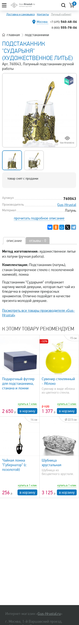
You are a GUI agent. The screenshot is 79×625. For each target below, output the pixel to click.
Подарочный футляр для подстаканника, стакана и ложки (18, 383)
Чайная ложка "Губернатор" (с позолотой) (14, 465)
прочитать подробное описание (39, 218)
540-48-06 (63, 22)
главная (13, 35)
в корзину (27, 411)
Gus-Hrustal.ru (49, 613)
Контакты (43, 14)
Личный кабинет (61, 14)
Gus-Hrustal (66, 204)
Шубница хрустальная (51, 462)
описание (14, 240)
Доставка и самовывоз (20, 14)
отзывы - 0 (37, 240)
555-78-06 (64, 27)
